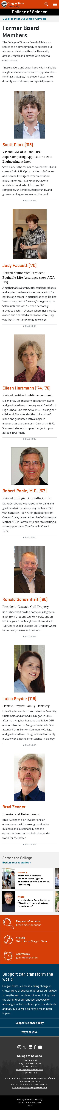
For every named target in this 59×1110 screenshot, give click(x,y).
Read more (30, 200)
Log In (29, 1105)
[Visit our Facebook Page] (35, 1047)
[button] (55, 4)
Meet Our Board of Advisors (25, 18)
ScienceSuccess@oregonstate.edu (29, 1087)
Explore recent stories (16, 862)
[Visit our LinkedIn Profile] (30, 1047)
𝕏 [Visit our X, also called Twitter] (24, 1047)
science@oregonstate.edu (29, 1069)
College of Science (29, 11)
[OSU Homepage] (12, 7)
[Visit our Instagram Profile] (19, 1047)
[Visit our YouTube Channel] (40, 1047)
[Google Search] (46, 4)
